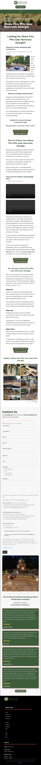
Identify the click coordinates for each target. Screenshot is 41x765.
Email (4, 437)
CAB (6, 737)
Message (5, 478)
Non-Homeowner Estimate (11, 527)
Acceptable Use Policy (7, 547)
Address (5, 455)
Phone (5, 443)
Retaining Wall (8, 469)
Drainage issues (8, 475)
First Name (6, 425)
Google (7, 722)
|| (20, 762)
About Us (7, 714)
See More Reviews (20, 691)
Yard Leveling (7, 473)
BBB (6, 729)
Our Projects (8, 716)
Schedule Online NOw (20, 133)
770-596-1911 (21, 7)
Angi (6, 732)
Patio (5, 471)
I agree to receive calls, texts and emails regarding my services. (19, 535)
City (4, 461)
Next (35, 402)
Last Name (6, 431)
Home (6, 712)
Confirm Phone (7, 448)
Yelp (6, 735)
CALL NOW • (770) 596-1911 (20, 131)
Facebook (7, 726)
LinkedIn (7, 724)
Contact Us (7, 718)
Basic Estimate (8, 525)
